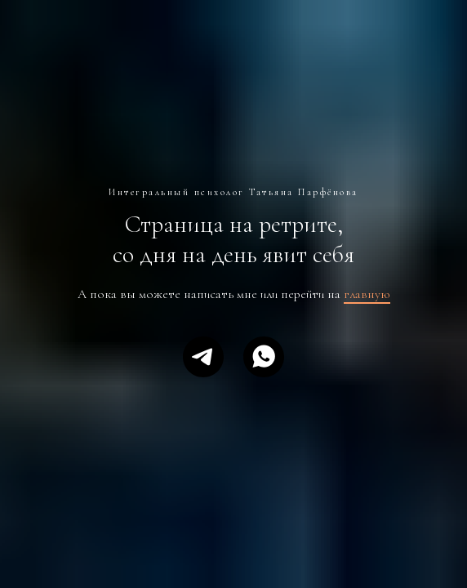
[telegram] (203, 356)
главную (367, 294)
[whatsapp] (263, 356)
